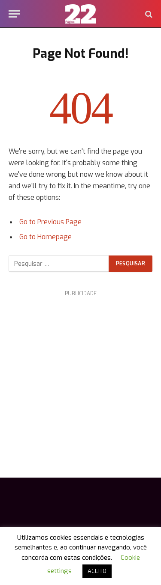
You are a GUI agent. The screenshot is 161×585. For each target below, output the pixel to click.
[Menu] (14, 14)
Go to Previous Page (50, 221)
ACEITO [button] (97, 571)
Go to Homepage (45, 236)
